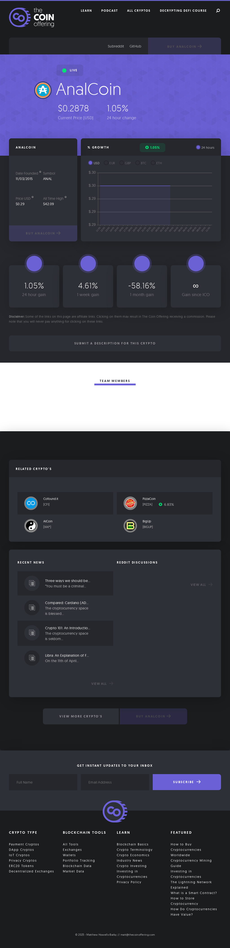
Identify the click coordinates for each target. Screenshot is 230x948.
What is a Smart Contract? (194, 893)
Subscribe (187, 782)
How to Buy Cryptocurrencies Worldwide (186, 849)
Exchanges (72, 850)
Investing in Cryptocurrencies (132, 874)
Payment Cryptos (24, 844)
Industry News (129, 860)
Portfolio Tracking (79, 860)
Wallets (69, 855)
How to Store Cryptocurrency (184, 901)
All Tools (71, 844)
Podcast (109, 11)
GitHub (135, 46)
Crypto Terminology (135, 850)
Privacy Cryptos (23, 860)
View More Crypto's (80, 716)
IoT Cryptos (19, 855)
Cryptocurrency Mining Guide (191, 863)
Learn (86, 11)
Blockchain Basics (133, 844)
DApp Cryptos (21, 850)
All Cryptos (138, 11)
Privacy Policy (129, 882)
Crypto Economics (133, 855)
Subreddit (116, 46)
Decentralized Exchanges (31, 871)
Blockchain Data (77, 866)
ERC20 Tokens (21, 866)
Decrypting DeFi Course (183, 11)
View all (102, 684)
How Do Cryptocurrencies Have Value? (194, 912)
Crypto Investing (132, 866)
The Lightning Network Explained (191, 885)
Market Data (73, 871)
